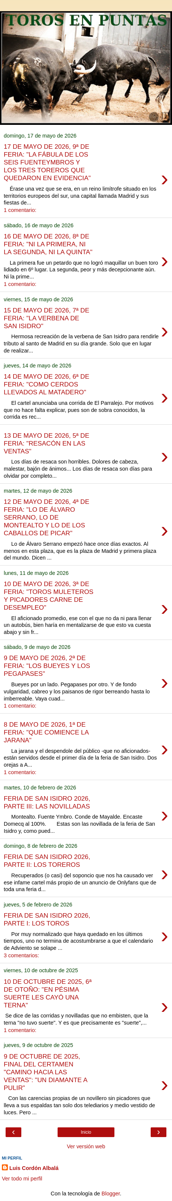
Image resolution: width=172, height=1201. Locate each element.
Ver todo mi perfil (22, 1179)
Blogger (111, 1194)
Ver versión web (86, 1146)
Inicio (86, 1132)
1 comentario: (20, 210)
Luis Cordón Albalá (33, 1168)
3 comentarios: (21, 955)
